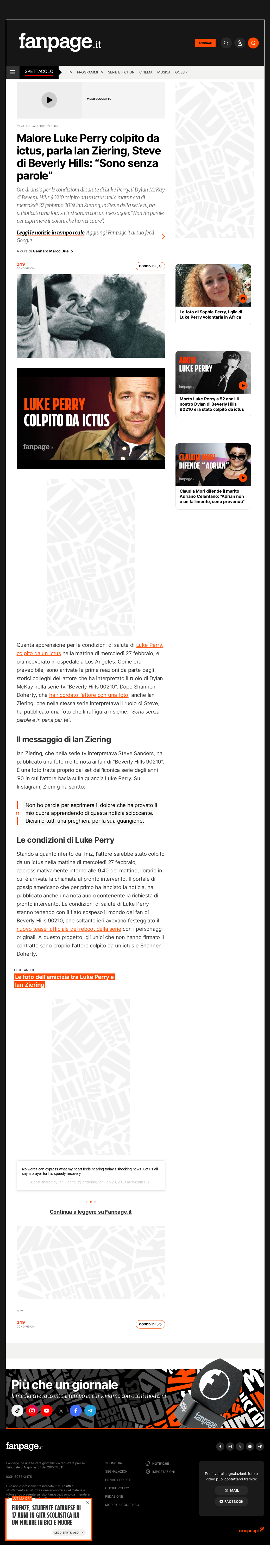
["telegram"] (90, 1411)
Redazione (114, 1496)
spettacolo (39, 71)
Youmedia (113, 1463)
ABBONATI (205, 43)
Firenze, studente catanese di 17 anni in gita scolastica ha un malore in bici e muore (46, 1515)
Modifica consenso (122, 1505)
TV (70, 72)
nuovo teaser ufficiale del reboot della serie (69, 929)
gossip (181, 72)
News (20, 1311)
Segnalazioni (116, 1471)
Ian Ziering (67, 1182)
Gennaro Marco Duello (53, 251)
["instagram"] (32, 1411)
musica (164, 72)
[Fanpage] (24, 1446)
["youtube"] (47, 1411)
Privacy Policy (118, 1480)
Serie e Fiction (121, 72)
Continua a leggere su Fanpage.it (91, 1212)
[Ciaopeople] (251, 1531)
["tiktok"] (17, 1411)
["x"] (61, 1411)
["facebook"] (76, 1411)
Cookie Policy (117, 1488)
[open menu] (13, 72)
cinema (146, 72)
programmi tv (90, 72)
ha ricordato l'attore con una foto (88, 695)
